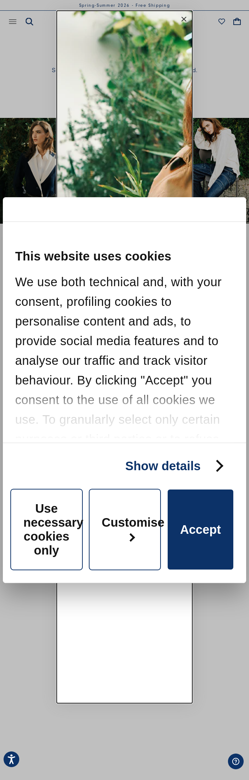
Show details (162, 466)
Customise (131, 529)
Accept (200, 529)
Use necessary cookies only (53, 529)
